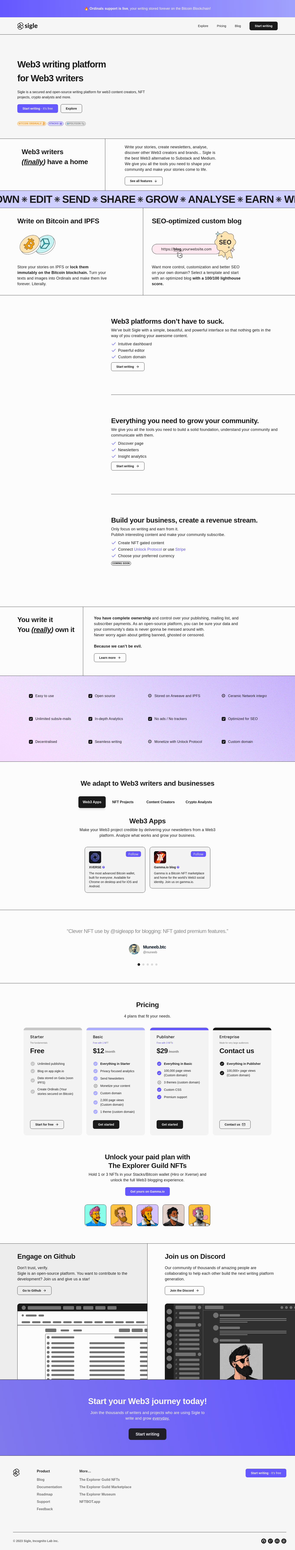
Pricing (221, 26)
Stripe (180, 549)
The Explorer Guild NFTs (99, 1479)
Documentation (49, 1487)
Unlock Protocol (148, 549)
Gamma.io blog (165, 867)
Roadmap (45, 1494)
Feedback (45, 1509)
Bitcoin (175, 873)
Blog (238, 26)
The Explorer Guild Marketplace (105, 1487)
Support (43, 1502)
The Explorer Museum (97, 1494)
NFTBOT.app (89, 1502)
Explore (203, 26)
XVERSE (95, 867)
